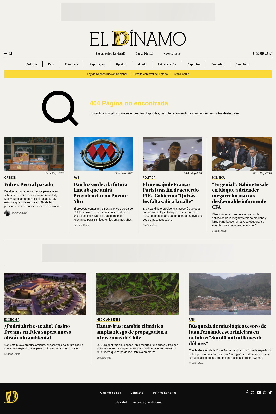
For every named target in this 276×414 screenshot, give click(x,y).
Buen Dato (243, 64)
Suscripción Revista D (110, 53)
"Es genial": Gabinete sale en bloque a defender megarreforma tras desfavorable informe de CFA (240, 195)
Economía (71, 64)
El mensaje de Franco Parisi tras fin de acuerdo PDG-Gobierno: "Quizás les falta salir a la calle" (171, 193)
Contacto (136, 392)
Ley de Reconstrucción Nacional (107, 74)
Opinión (121, 64)
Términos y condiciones (147, 402)
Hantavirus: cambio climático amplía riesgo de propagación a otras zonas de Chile (131, 331)
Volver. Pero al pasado (28, 184)
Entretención (167, 64)
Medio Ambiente (108, 319)
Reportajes (97, 64)
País (51, 64)
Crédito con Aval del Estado (151, 74)
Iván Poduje (181, 74)
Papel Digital (144, 53)
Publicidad (120, 402)
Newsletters (172, 53)
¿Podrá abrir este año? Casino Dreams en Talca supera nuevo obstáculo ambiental (37, 331)
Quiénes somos (110, 392)
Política (31, 64)
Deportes (193, 64)
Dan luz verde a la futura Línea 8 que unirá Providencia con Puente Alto (101, 193)
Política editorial (164, 392)
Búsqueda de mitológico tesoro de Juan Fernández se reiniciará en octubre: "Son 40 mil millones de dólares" (227, 334)
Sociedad (218, 64)
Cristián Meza (150, 225)
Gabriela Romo (82, 225)
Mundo (142, 64)
